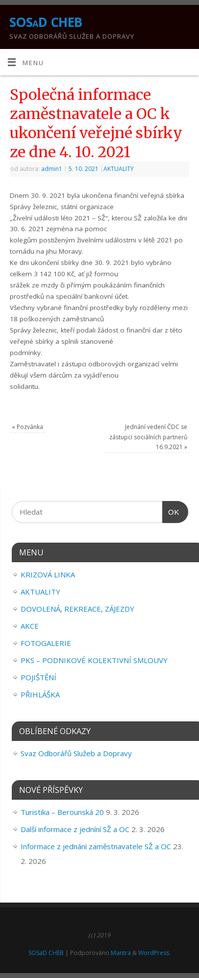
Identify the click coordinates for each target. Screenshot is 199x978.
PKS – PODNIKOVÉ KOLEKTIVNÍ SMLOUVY (94, 660)
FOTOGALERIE (46, 643)
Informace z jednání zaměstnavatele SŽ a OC (96, 846)
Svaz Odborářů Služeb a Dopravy (76, 753)
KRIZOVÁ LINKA (48, 574)
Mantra (121, 953)
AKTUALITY (118, 169)
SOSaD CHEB (45, 22)
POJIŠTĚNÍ (38, 677)
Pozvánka (27, 427)
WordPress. (154, 953)
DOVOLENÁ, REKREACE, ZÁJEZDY (77, 609)
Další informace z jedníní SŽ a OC (75, 829)
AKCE (30, 626)
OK (171, 512)
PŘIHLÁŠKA (40, 694)
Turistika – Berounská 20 (62, 812)
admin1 (51, 169)
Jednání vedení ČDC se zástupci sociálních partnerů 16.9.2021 (148, 437)
